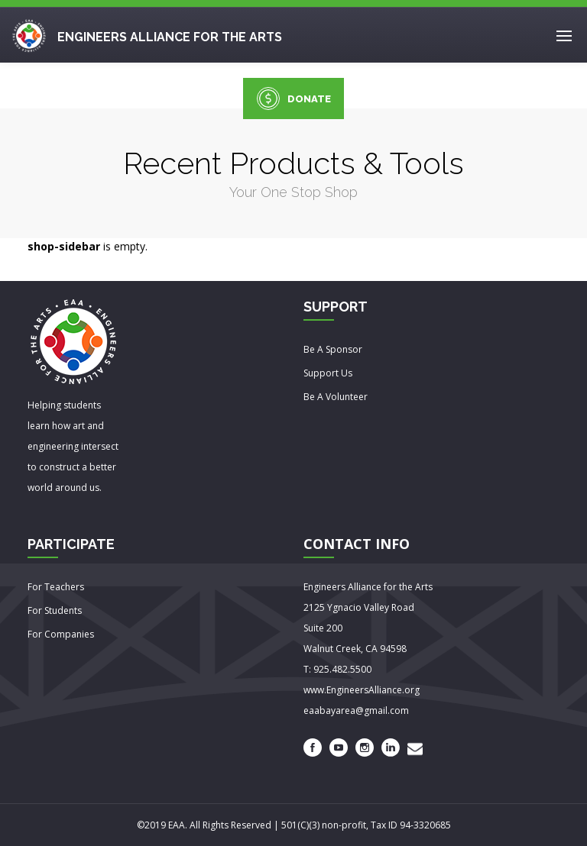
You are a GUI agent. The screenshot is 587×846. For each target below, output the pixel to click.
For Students (55, 610)
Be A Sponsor (332, 349)
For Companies (61, 634)
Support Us (327, 372)
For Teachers (56, 586)
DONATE (294, 98)
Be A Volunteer (335, 396)
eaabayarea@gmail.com (356, 710)
